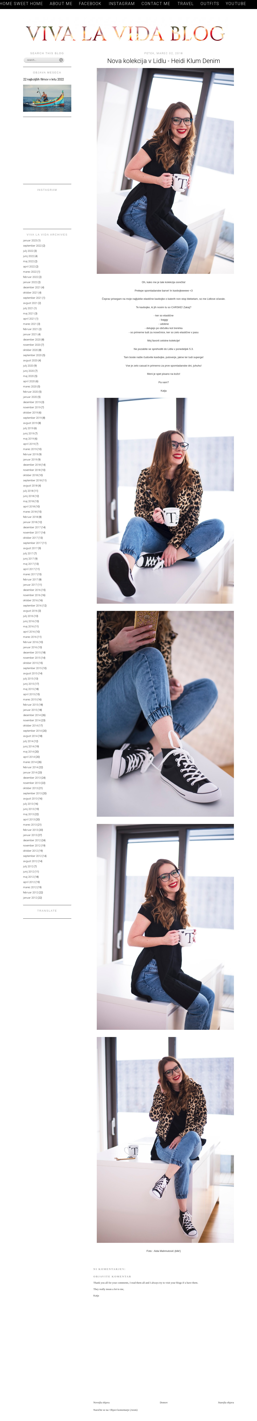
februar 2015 (30, 704)
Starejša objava (226, 1402)
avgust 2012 (30, 861)
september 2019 (32, 417)
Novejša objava (101, 1402)
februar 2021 (30, 329)
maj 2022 (28, 261)
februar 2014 (30, 767)
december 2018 (32, 464)
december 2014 (32, 715)
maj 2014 (28, 751)
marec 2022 (30, 271)
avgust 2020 (30, 360)
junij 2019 (28, 433)
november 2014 (31, 720)
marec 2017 (30, 574)
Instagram (122, 3)
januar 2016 (30, 647)
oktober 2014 (30, 725)
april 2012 (29, 882)
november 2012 (31, 845)
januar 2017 (30, 584)
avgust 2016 (30, 610)
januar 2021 (30, 334)
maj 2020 (28, 376)
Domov (164, 1402)
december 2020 (32, 339)
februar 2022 (30, 276)
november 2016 (31, 595)
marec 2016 (30, 636)
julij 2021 (28, 308)
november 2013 (31, 782)
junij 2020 (28, 370)
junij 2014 (28, 746)
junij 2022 (28, 256)
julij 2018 (28, 490)
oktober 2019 (30, 412)
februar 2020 (30, 391)
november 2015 (31, 657)
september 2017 (32, 542)
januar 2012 (30, 897)
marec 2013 (30, 824)
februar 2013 (30, 829)
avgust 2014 (30, 735)
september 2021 (32, 297)
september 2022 (32, 245)
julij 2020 (28, 365)
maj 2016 (28, 626)
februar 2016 (30, 642)
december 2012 (32, 840)
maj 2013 (28, 814)
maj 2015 (28, 689)
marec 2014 (30, 762)
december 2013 (32, 777)
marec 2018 (30, 511)
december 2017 (32, 527)
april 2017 (29, 569)
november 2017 (31, 532)
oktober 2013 (30, 788)
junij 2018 (28, 496)
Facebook (91, 3)
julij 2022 (28, 250)
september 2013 (32, 793)
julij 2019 (28, 428)
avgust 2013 (30, 798)
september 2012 (32, 855)
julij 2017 (28, 553)
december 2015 (32, 652)
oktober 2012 (30, 850)
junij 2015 (28, 683)
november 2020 (31, 344)
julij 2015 (28, 678)
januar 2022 (30, 282)
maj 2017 (28, 563)
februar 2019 (30, 454)
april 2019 (29, 443)
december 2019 (32, 402)
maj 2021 (28, 313)
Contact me (157, 3)
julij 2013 (28, 803)
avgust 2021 (30, 303)
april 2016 (29, 631)
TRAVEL (185, 3)
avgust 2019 (30, 423)
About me (61, 3)
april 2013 (29, 819)
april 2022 (29, 266)
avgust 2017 (30, 548)
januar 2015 (30, 709)
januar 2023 (30, 240)
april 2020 (29, 381)
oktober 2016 (30, 600)
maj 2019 (28, 438)
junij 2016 (28, 621)
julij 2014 (28, 741)
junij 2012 (28, 871)
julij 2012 (28, 866)
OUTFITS (210, 3)
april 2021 (29, 318)
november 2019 (31, 407)
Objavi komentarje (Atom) (124, 1409)
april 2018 (29, 506)
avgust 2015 (30, 673)
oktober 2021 (30, 292)
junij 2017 (28, 558)
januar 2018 (30, 522)
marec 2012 (30, 887)
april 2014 (29, 756)
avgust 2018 (30, 485)
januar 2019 (30, 459)
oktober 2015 (30, 662)
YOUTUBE (236, 3)
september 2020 (32, 355)
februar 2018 (30, 516)
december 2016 (32, 589)
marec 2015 (30, 699)
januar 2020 (30, 396)
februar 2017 (30, 579)
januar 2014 (30, 772)
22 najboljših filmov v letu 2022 (43, 79)
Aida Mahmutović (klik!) (167, 1250)
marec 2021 (30, 323)
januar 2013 (30, 835)
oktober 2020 (30, 349)
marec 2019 (30, 449)
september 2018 (32, 480)
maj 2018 (28, 501)
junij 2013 (28, 809)
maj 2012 (28, 876)
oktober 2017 (30, 537)
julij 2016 (28, 616)
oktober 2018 (30, 475)
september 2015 (32, 668)
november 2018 (31, 469)
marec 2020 (30, 386)
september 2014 (32, 730)
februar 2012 (30, 892)
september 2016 (32, 605)
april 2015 (29, 694)
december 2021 (32, 287)
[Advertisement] (140, 1391)
